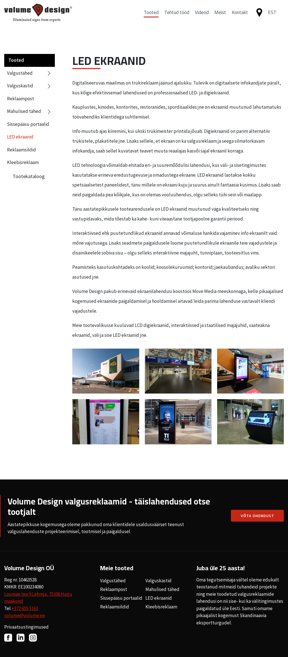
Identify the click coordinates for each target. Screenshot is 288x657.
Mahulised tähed (29, 111)
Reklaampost (20, 99)
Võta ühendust (257, 515)
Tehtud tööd (176, 17)
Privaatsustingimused (26, 627)
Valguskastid (29, 86)
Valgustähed (29, 73)
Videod (202, 17)
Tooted (151, 17)
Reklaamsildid (21, 150)
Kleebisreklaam (23, 162)
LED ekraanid (20, 137)
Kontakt (240, 17)
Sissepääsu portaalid (28, 124)
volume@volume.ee (24, 615)
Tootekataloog (29, 176)
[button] (274, 18)
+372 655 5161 (25, 608)
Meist (220, 17)
